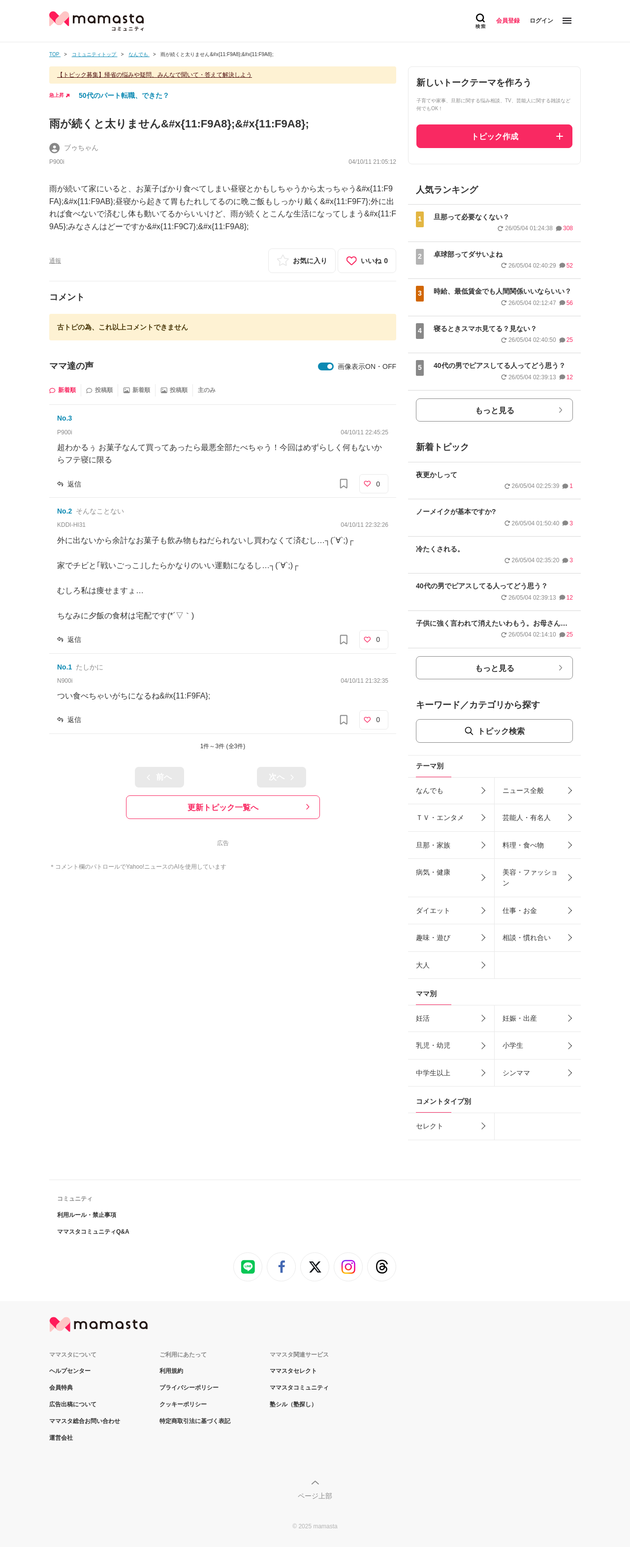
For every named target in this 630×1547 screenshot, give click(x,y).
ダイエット (433, 910)
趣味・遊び (433, 937)
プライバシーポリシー (189, 1388)
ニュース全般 (523, 790)
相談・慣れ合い (527, 937)
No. (64, 418)
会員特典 (61, 1388)
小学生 (513, 1045)
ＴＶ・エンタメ (440, 817)
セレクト (429, 1126)
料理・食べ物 (523, 845)
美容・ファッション (530, 877)
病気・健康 (433, 872)
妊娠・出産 (520, 1018)
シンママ (516, 1073)
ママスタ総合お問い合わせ (84, 1421)
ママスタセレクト (293, 1371)
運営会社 (61, 1438)
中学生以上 (433, 1073)
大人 (423, 965)
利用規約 (171, 1371)
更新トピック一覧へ (223, 807)
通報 (55, 260)
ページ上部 (315, 1496)
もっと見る (494, 410)
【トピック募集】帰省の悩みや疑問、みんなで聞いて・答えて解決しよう (154, 74)
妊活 (423, 1018)
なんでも (429, 790)
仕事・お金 (520, 910)
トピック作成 (494, 136)
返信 (74, 484)
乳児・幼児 (433, 1045)
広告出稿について (72, 1404)
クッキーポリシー (183, 1404)
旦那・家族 (433, 845)
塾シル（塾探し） (293, 1404)
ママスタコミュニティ (299, 1388)
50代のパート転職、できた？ (124, 95)
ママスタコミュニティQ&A (93, 1232)
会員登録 (508, 20)
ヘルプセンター (70, 1371)
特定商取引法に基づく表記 (194, 1421)
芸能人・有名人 (527, 817)
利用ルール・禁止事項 (86, 1215)
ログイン (541, 20)
